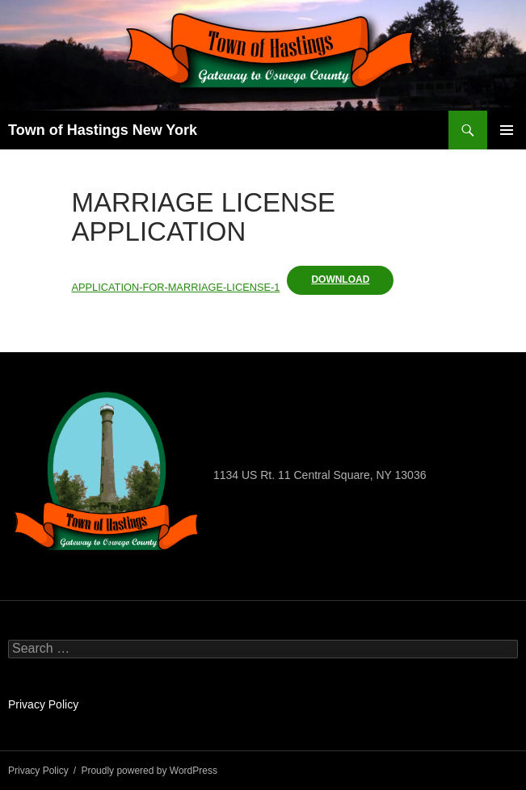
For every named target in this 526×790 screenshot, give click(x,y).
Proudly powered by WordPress (149, 770)
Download (340, 279)
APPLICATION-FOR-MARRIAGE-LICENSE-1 (176, 287)
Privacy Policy (43, 704)
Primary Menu (506, 130)
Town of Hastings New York (102, 130)
